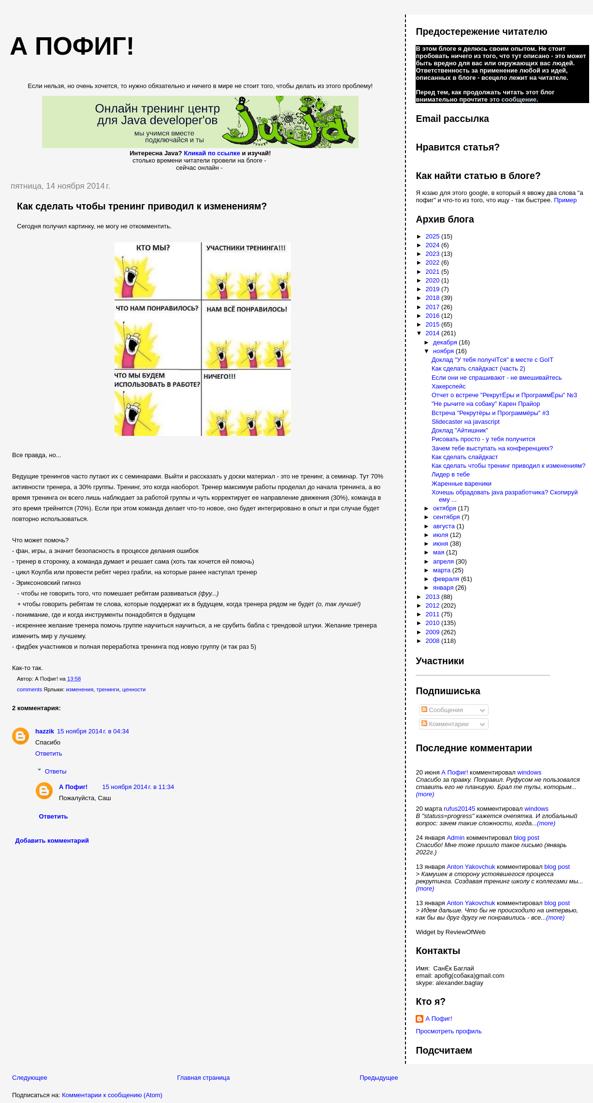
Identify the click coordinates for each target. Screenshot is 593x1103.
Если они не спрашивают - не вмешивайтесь (497, 377)
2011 (434, 614)
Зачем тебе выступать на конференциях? (492, 448)
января (444, 587)
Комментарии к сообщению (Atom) (112, 1095)
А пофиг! (72, 46)
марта (442, 570)
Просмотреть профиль (448, 1031)
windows (529, 772)
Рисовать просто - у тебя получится (483, 439)
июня (441, 543)
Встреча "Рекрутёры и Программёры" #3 (491, 413)
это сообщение (513, 99)
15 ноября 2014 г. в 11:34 (138, 786)
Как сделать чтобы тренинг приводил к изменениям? (142, 206)
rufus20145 (459, 808)
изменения (80, 689)
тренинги (108, 689)
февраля (447, 578)
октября (445, 508)
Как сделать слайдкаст (465, 457)
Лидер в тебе (451, 474)
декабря (446, 342)
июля (441, 534)
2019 (434, 289)
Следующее (29, 1077)
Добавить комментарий (52, 840)
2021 (434, 271)
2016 (434, 315)
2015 (434, 324)
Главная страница (203, 1077)
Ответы (56, 771)
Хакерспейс (449, 386)
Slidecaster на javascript (466, 421)
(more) (425, 794)
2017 (434, 307)
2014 (434, 333)
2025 (434, 236)
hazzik (44, 731)
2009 (434, 632)
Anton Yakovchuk (471, 866)
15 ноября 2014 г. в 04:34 (93, 731)
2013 (434, 596)
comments (29, 689)
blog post (526, 837)
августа (444, 526)
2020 (434, 280)
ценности (134, 689)
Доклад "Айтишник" (460, 430)
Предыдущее (379, 1077)
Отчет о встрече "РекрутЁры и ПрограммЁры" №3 (504, 395)
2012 (434, 605)
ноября (444, 351)
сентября (447, 517)
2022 (434, 262)
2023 (434, 253)
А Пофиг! (73, 786)
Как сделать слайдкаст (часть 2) (478, 368)
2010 (434, 622)
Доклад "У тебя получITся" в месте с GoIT (492, 359)
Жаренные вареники (462, 483)
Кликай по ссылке (212, 153)
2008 (434, 640)
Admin (455, 837)
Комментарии (445, 724)
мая (439, 552)
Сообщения (442, 710)
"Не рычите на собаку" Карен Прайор (486, 403)
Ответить (48, 753)
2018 (434, 297)
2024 (434, 245)
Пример (565, 200)
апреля (444, 561)
